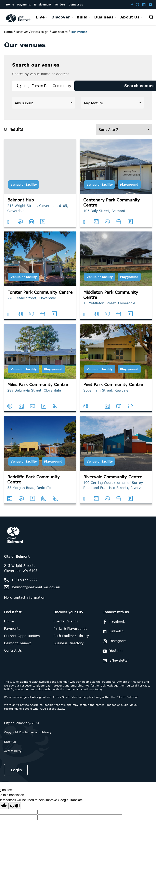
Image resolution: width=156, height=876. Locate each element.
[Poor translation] (14, 809)
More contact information (24, 601)
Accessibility (12, 754)
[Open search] (151, 17)
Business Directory (68, 647)
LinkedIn (112, 635)
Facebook (113, 625)
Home (8, 31)
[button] (43, 106)
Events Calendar (66, 625)
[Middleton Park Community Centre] (116, 279)
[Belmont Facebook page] (132, 4)
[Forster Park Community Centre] (40, 279)
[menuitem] (42, 17)
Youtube (111, 654)
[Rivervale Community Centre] (116, 464)
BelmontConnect (17, 647)
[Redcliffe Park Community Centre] (40, 464)
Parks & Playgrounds (70, 632)
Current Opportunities (22, 639)
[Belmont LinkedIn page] (143, 4)
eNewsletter (115, 664)
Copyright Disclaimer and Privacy (27, 736)
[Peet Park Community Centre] (116, 371)
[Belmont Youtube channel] (150, 4)
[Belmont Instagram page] (137, 4)
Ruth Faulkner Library (71, 639)
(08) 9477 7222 (25, 583)
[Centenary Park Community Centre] (116, 187)
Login (16, 773)
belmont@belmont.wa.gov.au (36, 591)
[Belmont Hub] (40, 187)
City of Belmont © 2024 (21, 726)
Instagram (114, 645)
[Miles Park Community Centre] (40, 371)
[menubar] (89, 17)
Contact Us (13, 654)
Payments (12, 632)
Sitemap (10, 745)
